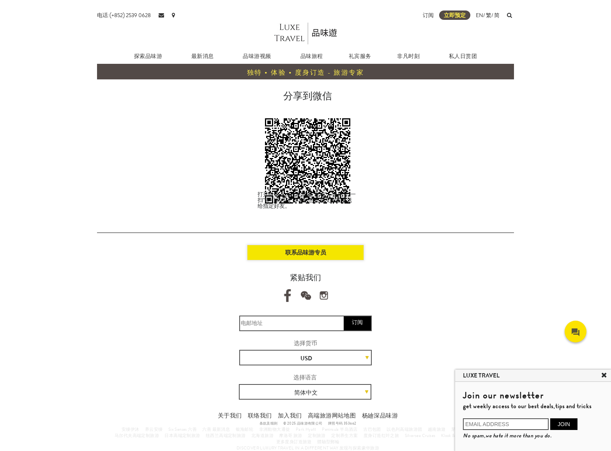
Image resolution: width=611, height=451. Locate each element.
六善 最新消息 (216, 429)
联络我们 (260, 415)
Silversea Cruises (420, 435)
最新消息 (202, 56)
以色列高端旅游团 (404, 429)
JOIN (564, 424)
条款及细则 (269, 423)
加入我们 (290, 415)
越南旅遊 (437, 429)
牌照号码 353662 (342, 423)
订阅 (428, 15)
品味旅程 (311, 56)
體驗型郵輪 (328, 442)
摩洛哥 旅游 (290, 435)
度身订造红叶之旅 (381, 435)
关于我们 (230, 415)
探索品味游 (148, 56)
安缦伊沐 (131, 429)
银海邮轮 (245, 429)
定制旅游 (317, 435)
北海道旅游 (262, 435)
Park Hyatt (306, 429)
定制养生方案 (344, 435)
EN (479, 15)
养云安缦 (154, 429)
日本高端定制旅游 (182, 435)
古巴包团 (372, 429)
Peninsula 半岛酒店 (340, 429)
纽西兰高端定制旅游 (226, 435)
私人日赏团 (463, 56)
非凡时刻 (408, 56)
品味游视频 (257, 56)
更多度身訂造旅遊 (294, 442)
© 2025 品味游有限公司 (303, 423)
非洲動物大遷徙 (274, 429)
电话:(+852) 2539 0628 (124, 15)
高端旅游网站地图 (332, 415)
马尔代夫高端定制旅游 (137, 435)
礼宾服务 (360, 56)
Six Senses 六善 (182, 429)
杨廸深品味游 (380, 415)
